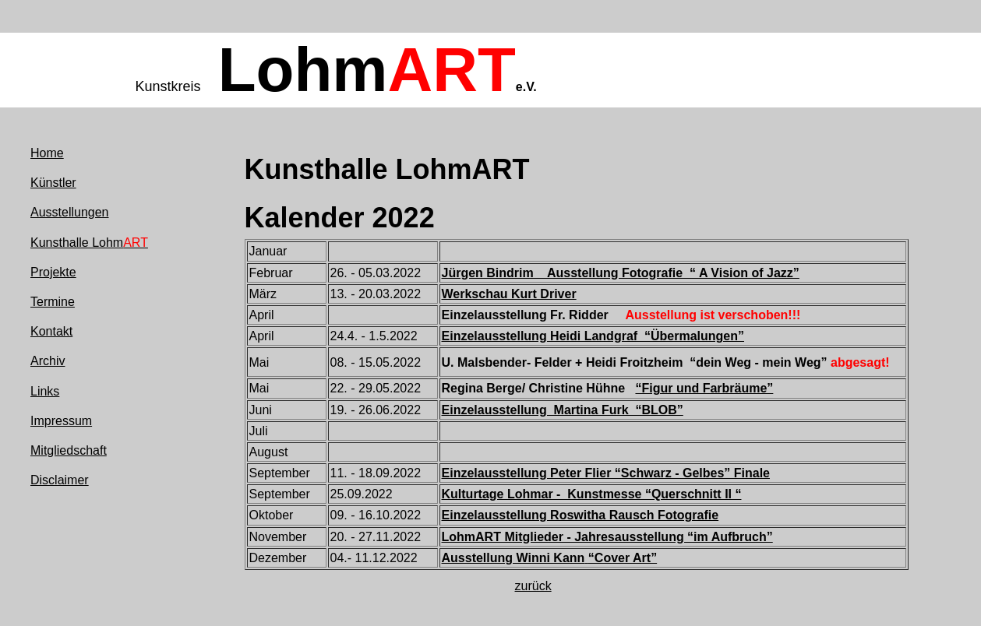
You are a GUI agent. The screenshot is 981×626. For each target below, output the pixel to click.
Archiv (47, 361)
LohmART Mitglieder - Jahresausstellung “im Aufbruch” (607, 536)
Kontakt (51, 331)
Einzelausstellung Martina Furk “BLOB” (562, 410)
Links (44, 391)
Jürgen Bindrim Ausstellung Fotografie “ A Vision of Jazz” (620, 273)
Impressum (61, 420)
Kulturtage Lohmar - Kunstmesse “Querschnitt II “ (592, 494)
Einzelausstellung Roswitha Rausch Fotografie (580, 515)
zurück (533, 586)
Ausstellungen (69, 212)
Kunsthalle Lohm (89, 242)
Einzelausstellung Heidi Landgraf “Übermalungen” (593, 336)
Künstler (53, 182)
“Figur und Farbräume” (704, 388)
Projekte (53, 272)
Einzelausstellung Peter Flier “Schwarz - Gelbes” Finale (606, 473)
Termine (52, 301)
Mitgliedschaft (68, 450)
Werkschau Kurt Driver (509, 294)
